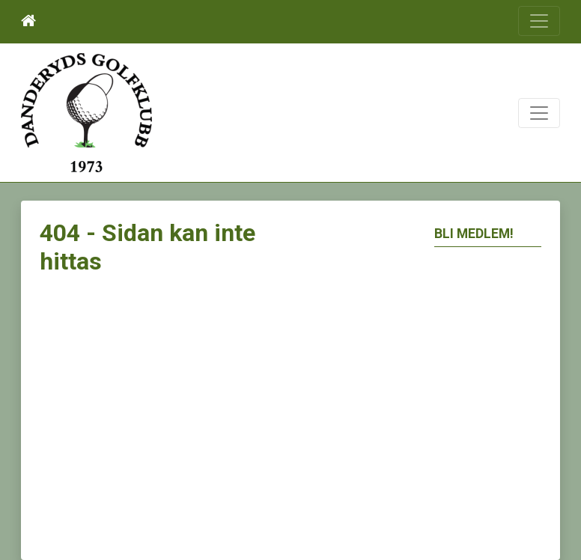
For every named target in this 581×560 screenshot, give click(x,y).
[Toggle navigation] (539, 21)
